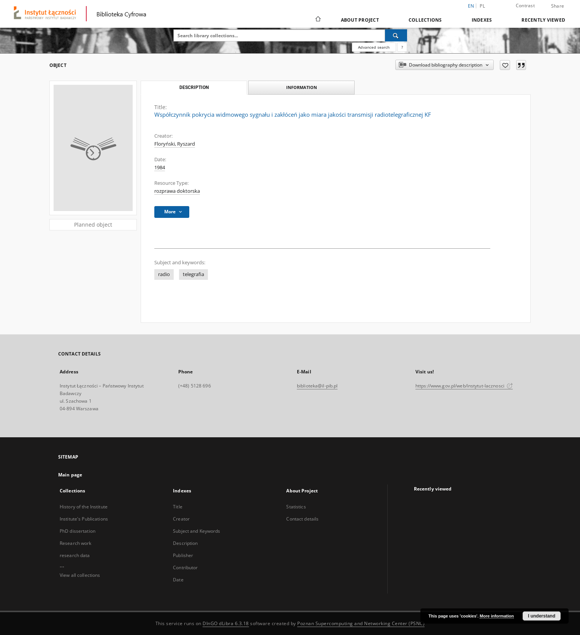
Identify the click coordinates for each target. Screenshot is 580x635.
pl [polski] (482, 5)
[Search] (396, 35)
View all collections (80, 575)
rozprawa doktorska (177, 191)
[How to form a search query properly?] (402, 47)
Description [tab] (194, 87)
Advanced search (374, 47)
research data (75, 555)
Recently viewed (543, 20)
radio (164, 274)
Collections (425, 20)
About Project (360, 20)
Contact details (302, 519)
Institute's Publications (84, 519)
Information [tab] (301, 87)
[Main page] (317, 19)
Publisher (183, 555)
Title (177, 506)
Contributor (185, 567)
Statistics (296, 506)
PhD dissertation (77, 531)
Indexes (482, 20)
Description (185, 543)
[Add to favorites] (505, 65)
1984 (159, 167)
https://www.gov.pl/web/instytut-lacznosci (464, 386)
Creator (181, 519)
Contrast (525, 5)
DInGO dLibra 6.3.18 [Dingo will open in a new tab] (226, 623)
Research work (76, 543)
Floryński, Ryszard (174, 144)
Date (178, 579)
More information (497, 616)
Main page (70, 474)
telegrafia (193, 274)
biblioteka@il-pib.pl (317, 386)
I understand (541, 616)
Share (557, 6)
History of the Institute (84, 506)
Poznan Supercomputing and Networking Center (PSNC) (361, 623)
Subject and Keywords (196, 531)
